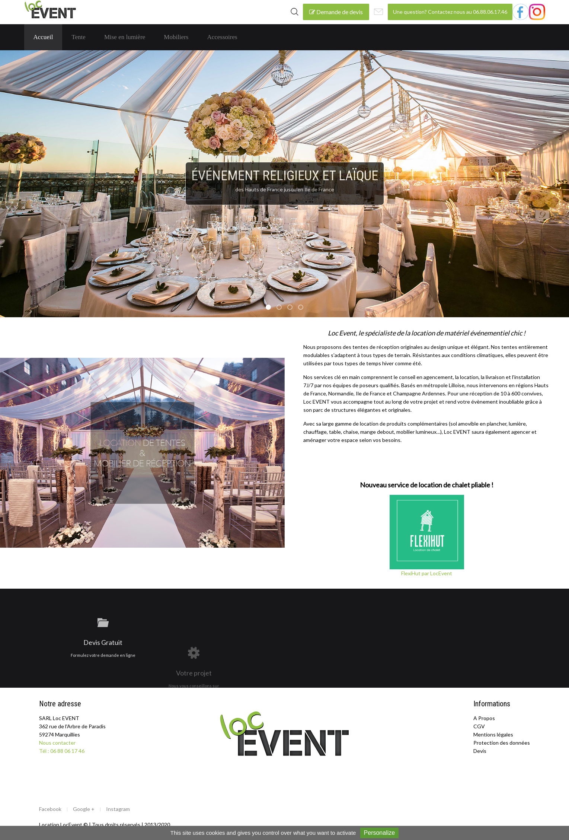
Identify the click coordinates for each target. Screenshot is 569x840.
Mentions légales (493, 734)
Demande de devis (336, 11)
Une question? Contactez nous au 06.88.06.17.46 (450, 12)
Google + (84, 809)
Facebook (50, 809)
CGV (479, 726)
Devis (479, 751)
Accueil (43, 37)
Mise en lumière (124, 37)
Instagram (118, 809)
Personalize (379, 833)
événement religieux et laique (270, 308)
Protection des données (501, 742)
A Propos (484, 718)
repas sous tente (292, 308)
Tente (78, 37)
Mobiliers (176, 37)
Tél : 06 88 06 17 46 (61, 751)
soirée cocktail (281, 308)
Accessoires (222, 37)
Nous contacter (57, 742)
